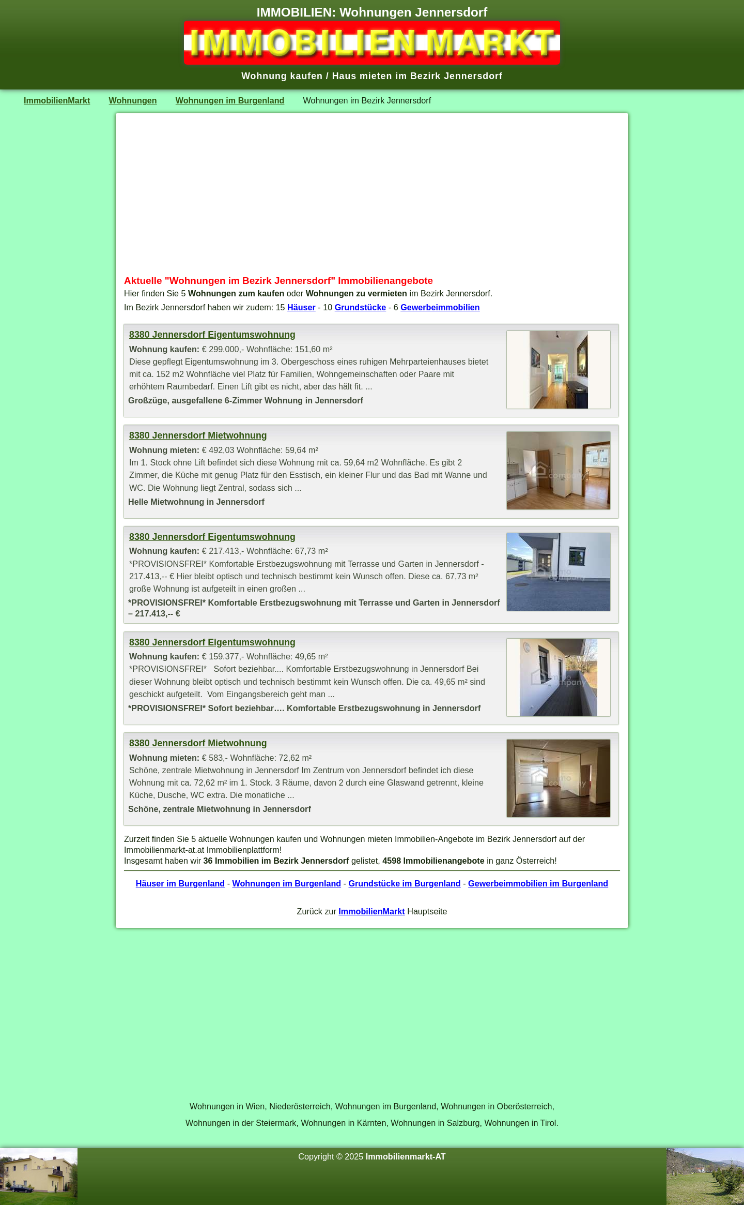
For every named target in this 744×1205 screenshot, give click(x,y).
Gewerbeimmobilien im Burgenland (538, 883)
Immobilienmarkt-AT (406, 1156)
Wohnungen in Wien (227, 1106)
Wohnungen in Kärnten (343, 1122)
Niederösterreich (300, 1106)
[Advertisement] (372, 194)
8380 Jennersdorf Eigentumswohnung (212, 334)
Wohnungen (133, 100)
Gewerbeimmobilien (440, 307)
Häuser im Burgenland (180, 883)
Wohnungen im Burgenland (230, 100)
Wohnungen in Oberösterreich (496, 1106)
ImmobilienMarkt (57, 100)
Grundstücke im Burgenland (404, 883)
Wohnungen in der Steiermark (240, 1122)
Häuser (301, 307)
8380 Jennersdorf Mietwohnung (198, 435)
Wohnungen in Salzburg (435, 1122)
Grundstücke (360, 307)
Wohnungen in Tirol (520, 1122)
